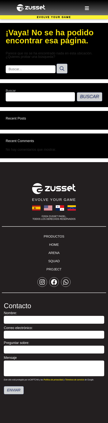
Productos (54, 236)
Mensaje (10, 358)
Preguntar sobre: (16, 343)
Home (54, 245)
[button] (86, 7)
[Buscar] (62, 69)
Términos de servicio (74, 380)
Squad (54, 261)
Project (53, 269)
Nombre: (10, 313)
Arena (54, 253)
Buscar (11, 90)
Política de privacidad (53, 380)
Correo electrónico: (18, 328)
